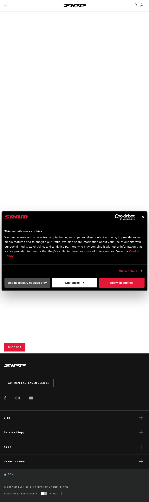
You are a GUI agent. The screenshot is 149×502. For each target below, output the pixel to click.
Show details (128, 271)
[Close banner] (143, 217)
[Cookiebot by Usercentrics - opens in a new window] (118, 217)
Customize (74, 282)
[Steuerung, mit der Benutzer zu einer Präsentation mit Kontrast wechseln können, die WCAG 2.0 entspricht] (51, 493)
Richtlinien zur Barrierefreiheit (21, 493)
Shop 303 (14, 347)
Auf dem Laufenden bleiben (28, 383)
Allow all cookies (121, 282)
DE (7, 474)
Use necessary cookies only (27, 282)
